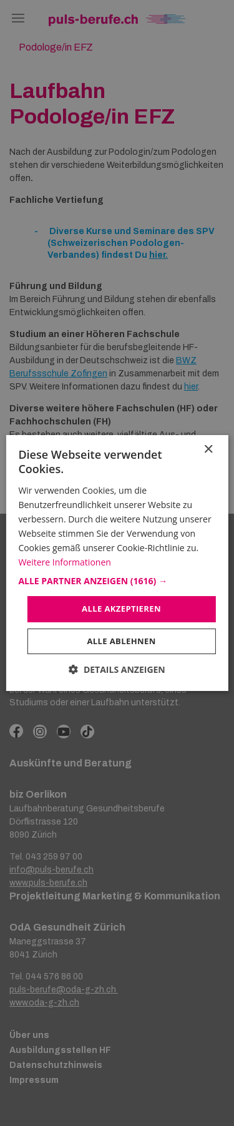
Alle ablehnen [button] (121, 641)
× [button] (208, 449)
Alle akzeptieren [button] (121, 608)
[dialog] (117, 563)
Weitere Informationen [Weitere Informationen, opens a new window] (64, 562)
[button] (116, 581)
